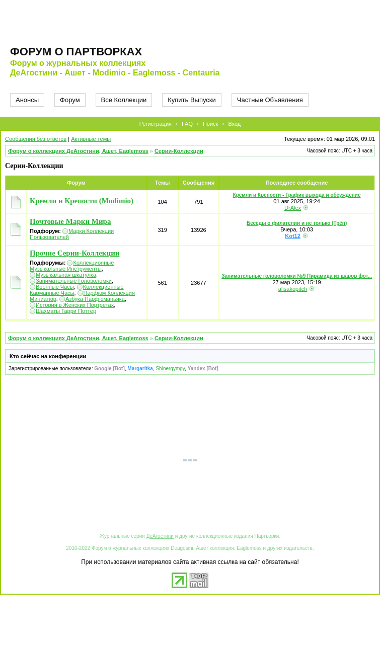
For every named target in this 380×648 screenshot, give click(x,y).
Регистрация (155, 124)
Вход (234, 124)
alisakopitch (292, 289)
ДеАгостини (160, 536)
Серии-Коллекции (179, 151)
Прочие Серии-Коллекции (74, 253)
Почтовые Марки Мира (70, 221)
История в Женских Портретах (75, 305)
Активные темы (91, 139)
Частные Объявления (270, 100)
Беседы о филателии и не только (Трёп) (297, 223)
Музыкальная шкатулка (66, 275)
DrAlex (292, 208)
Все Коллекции (124, 100)
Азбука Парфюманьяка (95, 299)
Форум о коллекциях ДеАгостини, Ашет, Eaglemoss (78, 151)
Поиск (210, 124)
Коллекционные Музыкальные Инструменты (72, 266)
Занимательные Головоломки (74, 281)
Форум (70, 100)
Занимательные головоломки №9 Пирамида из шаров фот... (296, 276)
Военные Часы (55, 287)
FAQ (187, 124)
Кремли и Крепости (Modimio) (81, 201)
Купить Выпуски (192, 100)
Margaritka (140, 368)
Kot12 (292, 236)
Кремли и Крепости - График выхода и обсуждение (297, 195)
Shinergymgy (170, 368)
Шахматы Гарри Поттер (66, 311)
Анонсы (27, 100)
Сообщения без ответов (35, 139)
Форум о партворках (76, 51)
